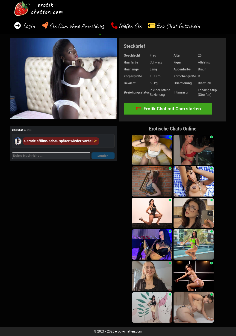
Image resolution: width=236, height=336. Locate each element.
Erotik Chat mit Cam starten (168, 109)
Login (28, 26)
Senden (103, 156)
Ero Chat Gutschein (178, 26)
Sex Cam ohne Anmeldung (76, 26)
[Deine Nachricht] (51, 155)
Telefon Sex (129, 26)
